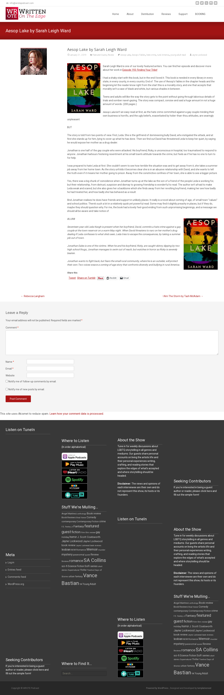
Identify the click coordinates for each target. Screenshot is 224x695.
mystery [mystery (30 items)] (67, 554)
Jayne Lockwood (199, 55)
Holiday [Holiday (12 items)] (65, 537)
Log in (11, 562)
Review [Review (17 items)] (95, 554)
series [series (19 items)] (94, 566)
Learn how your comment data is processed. (76, 413)
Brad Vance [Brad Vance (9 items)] (81, 517)
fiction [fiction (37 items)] (76, 532)
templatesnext (204, 688)
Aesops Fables (138, 55)
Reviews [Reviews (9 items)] (65, 561)
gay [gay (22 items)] (98, 532)
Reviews (166, 14)
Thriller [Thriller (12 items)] (83, 570)
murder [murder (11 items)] (101, 550)
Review (111, 55)
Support (183, 14)
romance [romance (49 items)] (76, 561)
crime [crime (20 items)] (102, 521)
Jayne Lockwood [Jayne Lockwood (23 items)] (72, 541)
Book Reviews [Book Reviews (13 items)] (69, 517)
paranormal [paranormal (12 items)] (78, 555)
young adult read (178, 55)
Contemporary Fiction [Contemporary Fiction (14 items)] (87, 521)
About (130, 14)
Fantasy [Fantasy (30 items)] (78, 526)
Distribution (147, 14)
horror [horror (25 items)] (73, 537)
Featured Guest (100, 55)
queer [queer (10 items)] (87, 555)
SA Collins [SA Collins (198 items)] (95, 560)
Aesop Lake (125, 55)
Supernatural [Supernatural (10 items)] (73, 570)
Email (10, 368)
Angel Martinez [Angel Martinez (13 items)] (69, 513)
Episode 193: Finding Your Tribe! (139, 69)
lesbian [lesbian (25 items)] (66, 549)
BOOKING (200, 14)
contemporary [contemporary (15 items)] (69, 521)
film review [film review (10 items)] (90, 532)
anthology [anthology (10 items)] (81, 514)
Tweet (72, 277)
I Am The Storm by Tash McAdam (183, 296)
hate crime (151, 55)
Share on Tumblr (86, 277)
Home (115, 14)
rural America (163, 55)
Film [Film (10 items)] (83, 532)
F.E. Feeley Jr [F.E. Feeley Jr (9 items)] (67, 527)
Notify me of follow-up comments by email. (32, 381)
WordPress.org (16, 584)
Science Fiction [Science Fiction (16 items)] (76, 566)
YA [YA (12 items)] (80, 584)
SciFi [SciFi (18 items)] (87, 566)
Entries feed (14, 569)
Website (10, 375)
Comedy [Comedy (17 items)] (91, 517)
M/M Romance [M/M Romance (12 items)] (78, 550)
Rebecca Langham (33, 296)
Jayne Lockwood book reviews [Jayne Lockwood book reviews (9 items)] (88, 545)
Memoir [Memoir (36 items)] (92, 549)
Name (10, 361)
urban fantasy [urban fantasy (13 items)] (76, 576)
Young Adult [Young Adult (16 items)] (89, 584)
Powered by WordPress (157, 688)
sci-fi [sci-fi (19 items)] (64, 566)
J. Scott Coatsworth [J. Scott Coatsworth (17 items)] (88, 537)
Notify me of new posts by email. (26, 389)
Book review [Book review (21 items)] (94, 513)
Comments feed (17, 576)
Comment (12, 327)
